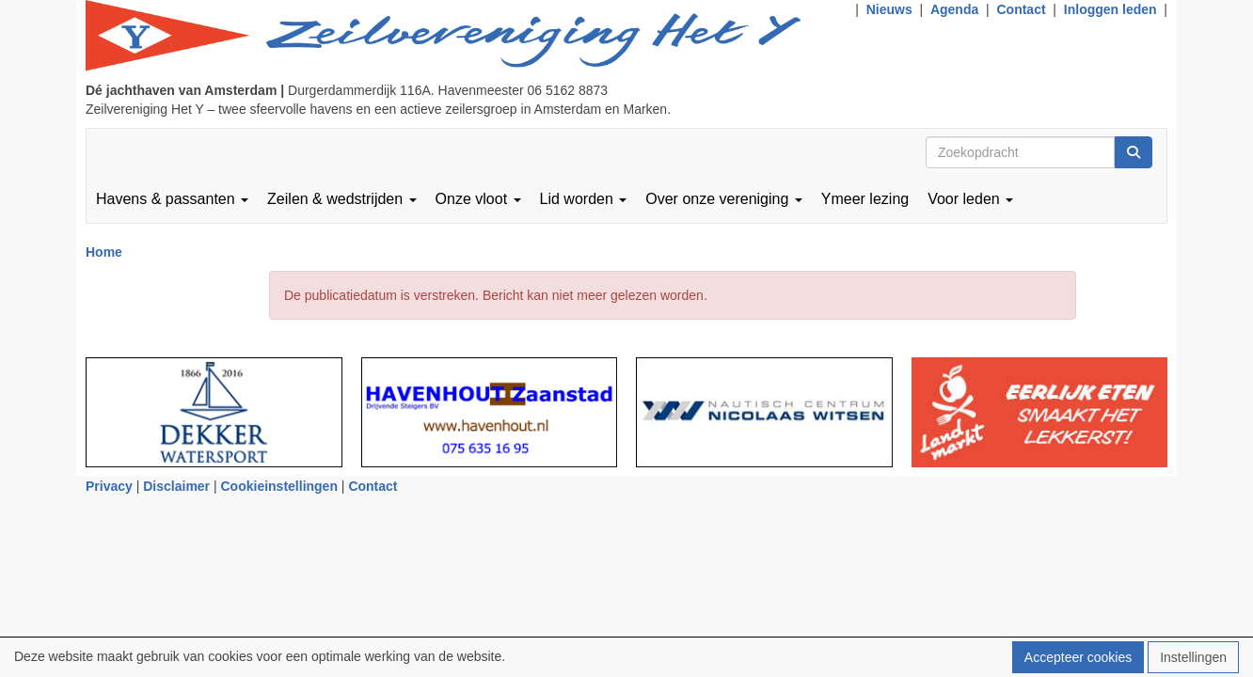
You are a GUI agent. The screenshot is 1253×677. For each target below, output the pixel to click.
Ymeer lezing (865, 199)
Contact (1020, 9)
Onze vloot (478, 199)
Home (104, 252)
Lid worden (583, 199)
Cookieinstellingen (279, 486)
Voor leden (970, 199)
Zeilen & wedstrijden (342, 199)
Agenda (954, 9)
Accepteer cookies (1078, 657)
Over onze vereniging (723, 199)
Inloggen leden (1110, 9)
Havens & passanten (172, 199)
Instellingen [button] (1193, 657)
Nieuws (889, 9)
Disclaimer (176, 486)
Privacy (109, 486)
